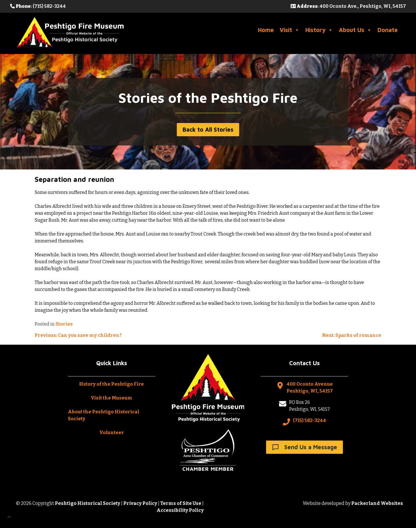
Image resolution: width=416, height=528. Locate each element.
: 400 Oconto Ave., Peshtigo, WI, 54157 (348, 6)
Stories (64, 324)
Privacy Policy (140, 503)
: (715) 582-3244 (38, 6)
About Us (355, 30)
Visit (290, 30)
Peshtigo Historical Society (87, 503)
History (319, 30)
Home (266, 30)
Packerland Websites (377, 503)
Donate (388, 30)
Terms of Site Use (180, 503)
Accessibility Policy (180, 510)
